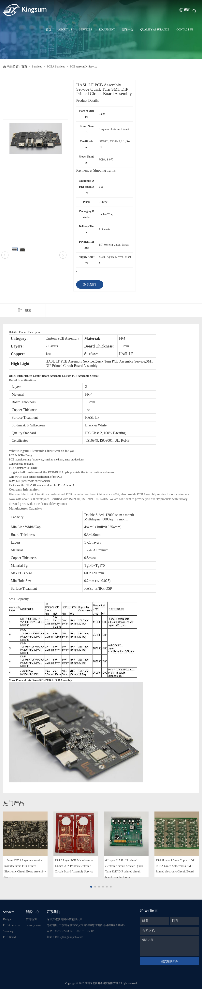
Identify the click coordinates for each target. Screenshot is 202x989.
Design (7, 919)
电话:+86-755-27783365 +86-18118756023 (71, 931)
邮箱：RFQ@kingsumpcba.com (65, 937)
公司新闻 (31, 919)
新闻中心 (127, 29)
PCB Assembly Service (84, 66)
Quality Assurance (154, 29)
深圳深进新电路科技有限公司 (65, 919)
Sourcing (8, 931)
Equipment (107, 29)
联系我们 (89, 284)
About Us (65, 29)
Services (85, 29)
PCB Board (9, 937)
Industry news (33, 925)
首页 (48, 29)
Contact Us (184, 29)
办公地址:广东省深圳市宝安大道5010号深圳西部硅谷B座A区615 (85, 925)
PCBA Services (56, 66)
